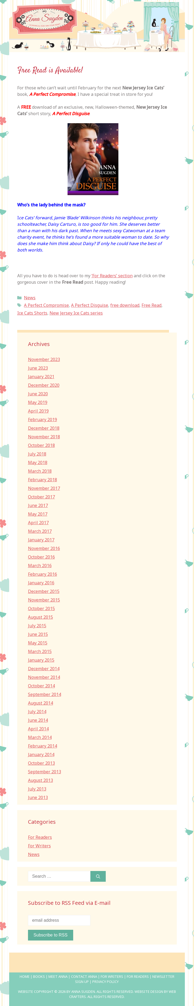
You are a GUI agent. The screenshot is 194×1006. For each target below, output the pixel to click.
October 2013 (41, 763)
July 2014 (37, 712)
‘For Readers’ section (112, 276)
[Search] (98, 876)
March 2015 (40, 651)
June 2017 (38, 505)
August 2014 (40, 703)
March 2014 (40, 737)
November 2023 (44, 359)
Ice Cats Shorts (32, 313)
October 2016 (41, 557)
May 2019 (37, 402)
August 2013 (40, 780)
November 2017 (44, 488)
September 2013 (44, 772)
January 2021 (41, 377)
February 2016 (42, 574)
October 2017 (41, 497)
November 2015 (44, 600)
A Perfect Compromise (46, 305)
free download (124, 305)
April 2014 (38, 729)
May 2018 (37, 462)
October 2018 (41, 445)
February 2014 (42, 746)
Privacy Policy (105, 981)
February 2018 (42, 480)
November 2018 (44, 437)
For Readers (40, 837)
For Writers (39, 846)
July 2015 (37, 626)
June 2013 (38, 797)
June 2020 (38, 394)
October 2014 (41, 686)
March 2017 (40, 531)
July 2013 (37, 789)
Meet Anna (58, 976)
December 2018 (43, 428)
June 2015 (38, 634)
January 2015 (41, 660)
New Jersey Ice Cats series (76, 313)
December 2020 (43, 385)
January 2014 (41, 754)
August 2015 (40, 617)
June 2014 (38, 720)
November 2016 (44, 548)
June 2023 (38, 368)
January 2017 (41, 540)
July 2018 (37, 454)
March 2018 (40, 471)
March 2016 (40, 565)
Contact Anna (84, 976)
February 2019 (42, 419)
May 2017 (37, 514)
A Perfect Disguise (89, 305)
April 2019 (38, 411)
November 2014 (44, 677)
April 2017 (38, 523)
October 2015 (41, 608)
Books (39, 976)
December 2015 (43, 591)
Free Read (151, 305)
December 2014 (43, 669)
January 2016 (41, 583)
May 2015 (37, 643)
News (30, 298)
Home (25, 976)
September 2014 (44, 694)
